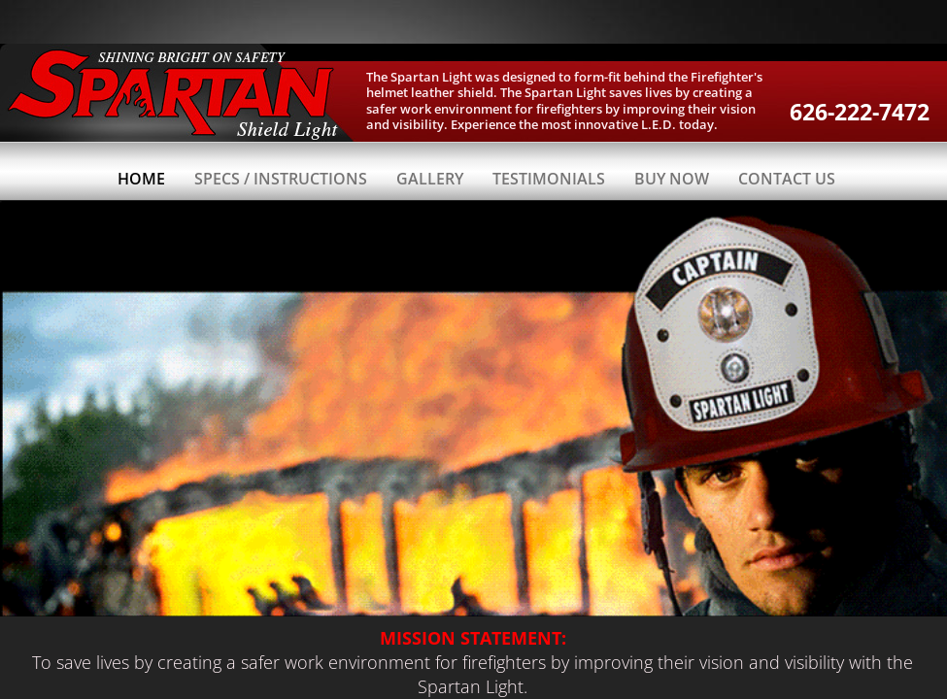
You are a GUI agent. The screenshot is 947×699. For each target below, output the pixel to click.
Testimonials (548, 178)
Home (141, 178)
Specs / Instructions (280, 178)
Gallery (429, 178)
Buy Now (671, 178)
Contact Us (786, 178)
